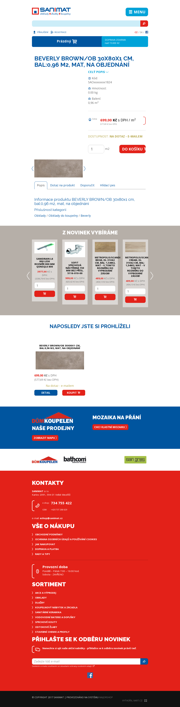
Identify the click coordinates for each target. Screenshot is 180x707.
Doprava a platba (47, 549)
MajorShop (106, 697)
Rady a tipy (42, 554)
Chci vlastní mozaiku (110, 427)
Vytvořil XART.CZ (134, 700)
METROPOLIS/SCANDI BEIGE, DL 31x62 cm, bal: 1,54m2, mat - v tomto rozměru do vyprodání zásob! (107, 265)
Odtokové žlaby (46, 627)
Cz (136, 32)
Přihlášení (40, 32)
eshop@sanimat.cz (51, 518)
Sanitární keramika (48, 612)
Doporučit (87, 185)
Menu (136, 11)
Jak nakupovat (45, 544)
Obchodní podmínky (49, 534)
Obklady (40, 216)
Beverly (86, 216)
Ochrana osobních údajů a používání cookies (66, 539)
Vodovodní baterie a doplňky (55, 617)
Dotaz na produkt (62, 185)
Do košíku (134, 149)
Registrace (58, 32)
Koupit (73, 392)
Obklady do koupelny (63, 216)
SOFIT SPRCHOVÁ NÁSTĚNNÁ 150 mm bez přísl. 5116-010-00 (75, 268)
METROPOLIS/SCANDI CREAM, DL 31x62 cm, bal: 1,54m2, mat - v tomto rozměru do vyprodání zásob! (138, 267)
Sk (141, 32)
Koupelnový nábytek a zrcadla (56, 607)
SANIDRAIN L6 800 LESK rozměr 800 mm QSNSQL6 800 (45, 262)
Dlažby (40, 602)
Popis (41, 185)
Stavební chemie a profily (52, 631)
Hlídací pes (107, 185)
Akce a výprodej (45, 592)
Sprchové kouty (46, 622)
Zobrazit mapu (45, 438)
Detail (45, 392)
